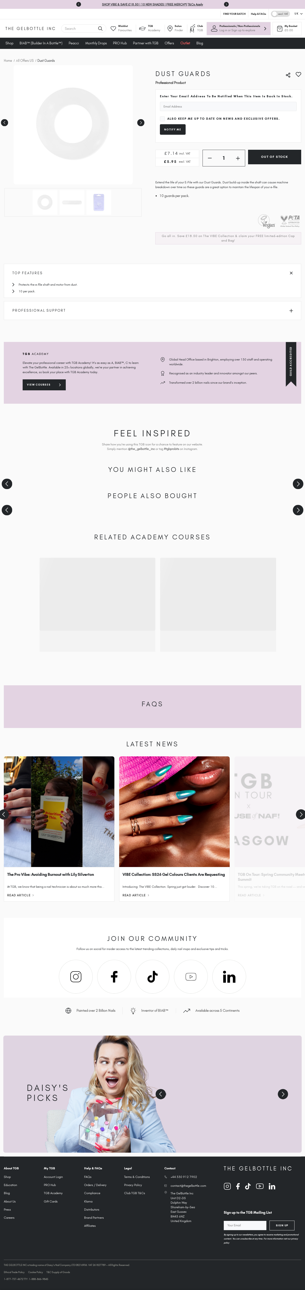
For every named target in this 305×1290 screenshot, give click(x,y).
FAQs (88, 1177)
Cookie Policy (35, 1272)
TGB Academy (53, 1193)
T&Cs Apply (195, 4)
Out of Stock (274, 157)
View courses (39, 384)
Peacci (74, 43)
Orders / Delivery (95, 1185)
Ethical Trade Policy (14, 1272)
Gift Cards (51, 1201)
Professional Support (152, 310)
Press (7, 1209)
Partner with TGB (145, 43)
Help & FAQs (258, 13)
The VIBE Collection (218, 236)
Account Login (53, 1177)
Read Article (20, 895)
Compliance (92, 1193)
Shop (9, 43)
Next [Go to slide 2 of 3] (140, 121)
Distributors (91, 1209)
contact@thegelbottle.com (188, 1185)
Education (10, 1185)
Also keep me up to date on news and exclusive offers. (223, 118)
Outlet (185, 43)
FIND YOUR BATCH (234, 13)
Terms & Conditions (137, 1177)
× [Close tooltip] (271, 40)
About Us (10, 1201)
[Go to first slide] (226, 4)
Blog (199, 43)
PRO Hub (120, 43)
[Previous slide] (78, 4)
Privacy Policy (133, 1185)
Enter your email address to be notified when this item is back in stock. (226, 96)
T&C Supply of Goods (58, 1272)
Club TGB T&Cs (134, 1193)
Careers (9, 1217)
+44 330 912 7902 (184, 1177)
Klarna (88, 1201)
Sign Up (282, 1225)
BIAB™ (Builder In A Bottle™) (41, 43)
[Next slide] (298, 484)
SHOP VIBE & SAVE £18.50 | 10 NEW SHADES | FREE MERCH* (144, 4)
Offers (169, 43)
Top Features (152, 273)
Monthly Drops (96, 43)
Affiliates (90, 1226)
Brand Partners (94, 1217)
